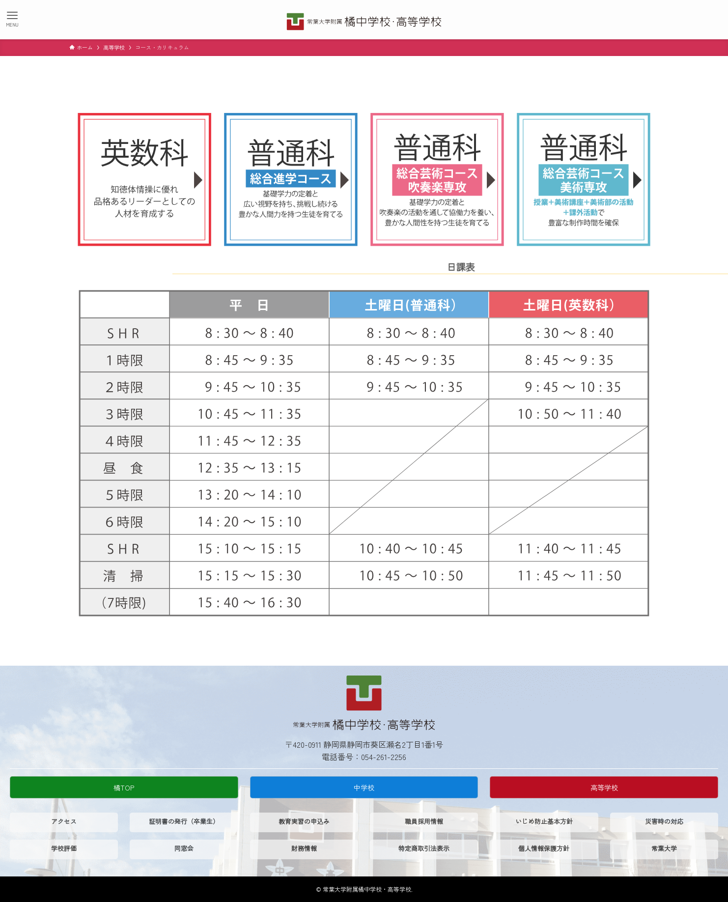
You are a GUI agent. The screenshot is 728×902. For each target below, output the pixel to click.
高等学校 (604, 787)
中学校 (364, 787)
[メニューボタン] (12, 18)
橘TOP (123, 787)
